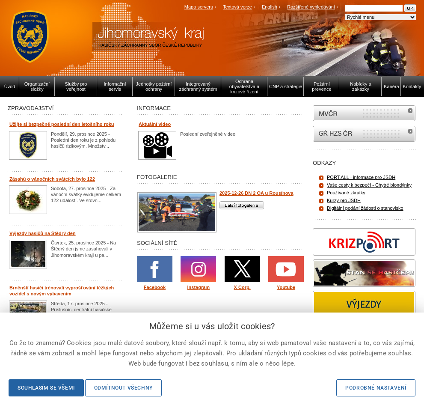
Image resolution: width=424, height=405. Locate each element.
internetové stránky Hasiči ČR (364, 134)
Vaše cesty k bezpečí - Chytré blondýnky (369, 185)
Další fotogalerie (241, 205)
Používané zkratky (346, 192)
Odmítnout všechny (123, 388)
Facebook (155, 287)
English (269, 6)
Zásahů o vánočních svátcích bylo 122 (52, 179)
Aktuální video (155, 124)
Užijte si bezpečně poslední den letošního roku (61, 124)
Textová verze (237, 6)
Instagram (198, 287)
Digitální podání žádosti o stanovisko (365, 208)
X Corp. (242, 287)
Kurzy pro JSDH (344, 200)
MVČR (364, 113)
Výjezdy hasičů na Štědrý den (42, 233)
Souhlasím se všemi (46, 388)
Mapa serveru (198, 6)
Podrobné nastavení (375, 388)
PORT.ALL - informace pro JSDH (361, 177)
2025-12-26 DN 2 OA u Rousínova (256, 193)
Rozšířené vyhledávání (311, 6)
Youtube (286, 287)
